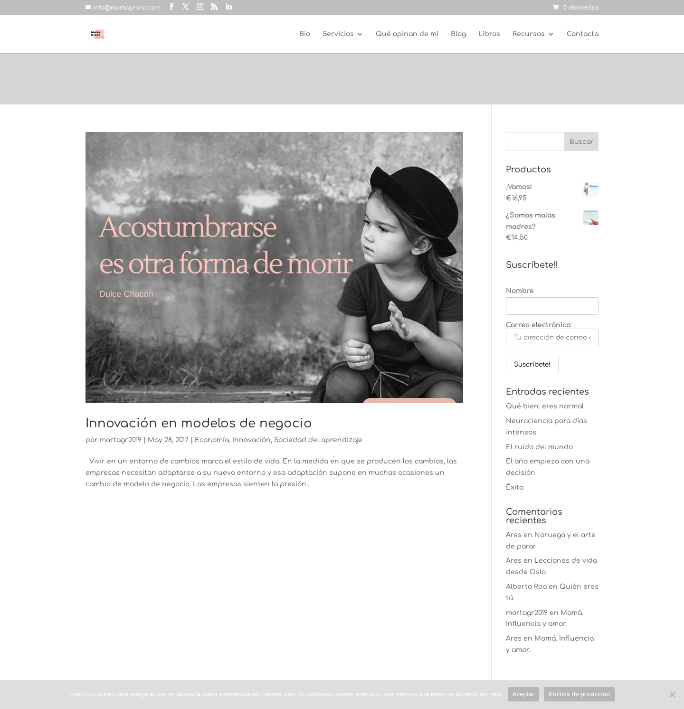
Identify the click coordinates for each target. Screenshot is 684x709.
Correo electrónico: (552, 333)
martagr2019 (121, 440)
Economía (212, 440)
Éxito (514, 487)
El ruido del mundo (539, 447)
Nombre (520, 290)
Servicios (338, 34)
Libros (489, 34)
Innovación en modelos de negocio (199, 423)
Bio (304, 34)
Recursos (529, 34)
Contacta (582, 34)
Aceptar (524, 694)
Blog (458, 34)
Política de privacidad (579, 694)
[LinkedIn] (228, 7)
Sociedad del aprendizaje (318, 440)
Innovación (251, 440)
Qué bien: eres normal (545, 406)
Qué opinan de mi (407, 34)
